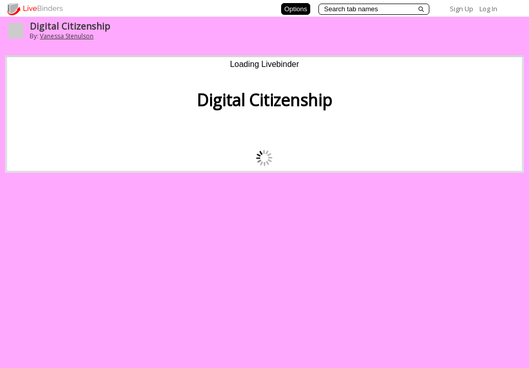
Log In (488, 8)
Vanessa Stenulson (67, 36)
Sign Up (461, 8)
